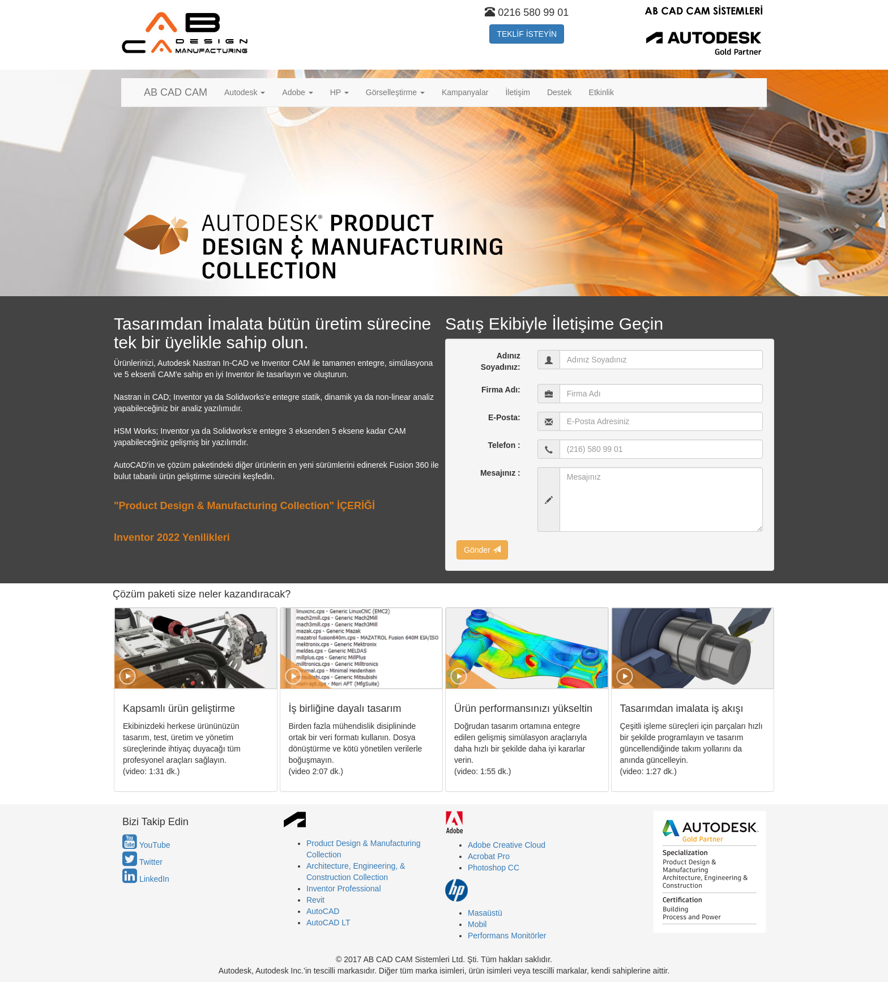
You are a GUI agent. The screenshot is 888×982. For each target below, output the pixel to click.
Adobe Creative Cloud (506, 844)
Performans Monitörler (507, 935)
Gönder (482, 549)
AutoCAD (322, 911)
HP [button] (339, 92)
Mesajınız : (500, 472)
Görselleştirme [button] (395, 92)
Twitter (142, 861)
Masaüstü (485, 912)
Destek (559, 92)
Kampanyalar (465, 92)
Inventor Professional (343, 888)
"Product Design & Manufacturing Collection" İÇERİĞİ (244, 505)
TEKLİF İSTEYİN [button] (527, 34)
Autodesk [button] (244, 92)
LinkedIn (145, 878)
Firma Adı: (500, 389)
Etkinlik (601, 92)
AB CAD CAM (175, 92)
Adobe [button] (297, 92)
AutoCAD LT (328, 922)
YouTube (146, 844)
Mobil (477, 924)
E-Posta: (504, 417)
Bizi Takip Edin (155, 822)
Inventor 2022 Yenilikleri (172, 537)
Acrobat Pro (489, 856)
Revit (315, 899)
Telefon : (504, 445)
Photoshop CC (493, 867)
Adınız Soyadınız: (500, 361)
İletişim (517, 92)
